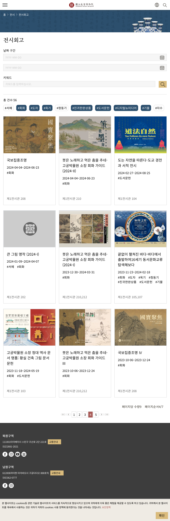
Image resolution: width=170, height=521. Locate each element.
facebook (4, 454)
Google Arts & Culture (23, 454)
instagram (11, 454)
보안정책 (106, 507)
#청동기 (62, 108)
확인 (162, 515)
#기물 (146, 108)
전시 (12, 15)
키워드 (7, 78)
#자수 (159, 108)
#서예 (8, 108)
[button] (157, 5)
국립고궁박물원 (81, 5)
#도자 (34, 108)
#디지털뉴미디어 (126, 108)
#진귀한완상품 (81, 108)
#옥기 (47, 108)
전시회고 (24, 15)
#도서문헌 (103, 108)
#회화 (21, 108)
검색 (163, 84)
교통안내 (53, 441)
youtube (17, 454)
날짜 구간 (9, 50)
